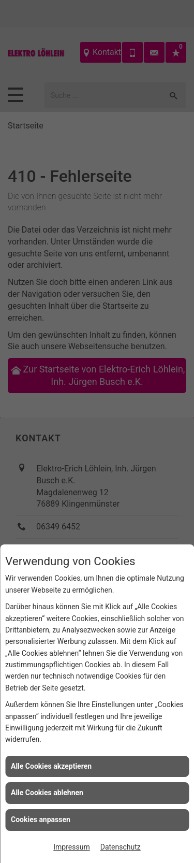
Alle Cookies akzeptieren (51, 766)
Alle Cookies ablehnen (47, 792)
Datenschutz (120, 847)
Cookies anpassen (40, 819)
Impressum (71, 847)
